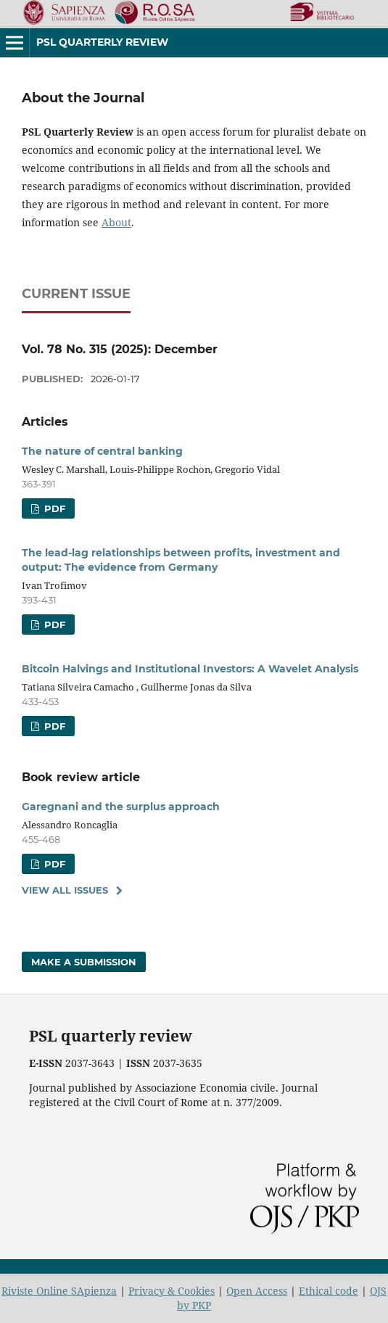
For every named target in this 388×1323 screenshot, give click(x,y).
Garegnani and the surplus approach (121, 806)
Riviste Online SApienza (59, 1291)
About (116, 222)
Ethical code (328, 1291)
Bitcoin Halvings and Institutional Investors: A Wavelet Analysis (190, 668)
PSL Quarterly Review (102, 42)
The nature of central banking (102, 451)
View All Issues (65, 890)
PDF (53, 508)
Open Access (256, 1291)
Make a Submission (83, 962)
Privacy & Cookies (171, 1291)
